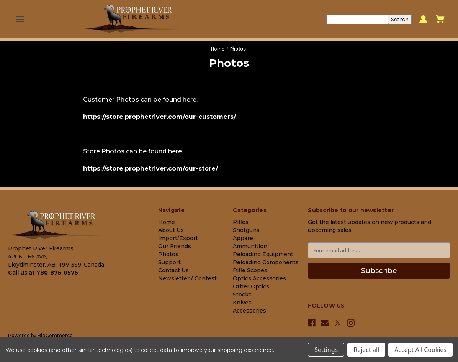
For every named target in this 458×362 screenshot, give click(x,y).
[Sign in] (423, 19)
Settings (326, 350)
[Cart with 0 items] (440, 19)
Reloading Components (266, 262)
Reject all (366, 350)
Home (166, 222)
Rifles (241, 222)
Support (169, 262)
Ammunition (250, 246)
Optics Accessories (259, 278)
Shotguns (246, 230)
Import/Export (178, 238)
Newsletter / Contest (187, 278)
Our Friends (174, 246)
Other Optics (251, 286)
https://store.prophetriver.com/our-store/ (150, 168)
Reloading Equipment (263, 254)
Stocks (242, 294)
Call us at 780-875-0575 (43, 272)
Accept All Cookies (420, 350)
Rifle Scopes (250, 270)
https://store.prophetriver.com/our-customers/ (159, 116)
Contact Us (173, 270)
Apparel (244, 238)
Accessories (249, 310)
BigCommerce (55, 335)
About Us (171, 230)
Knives (242, 302)
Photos (168, 254)
